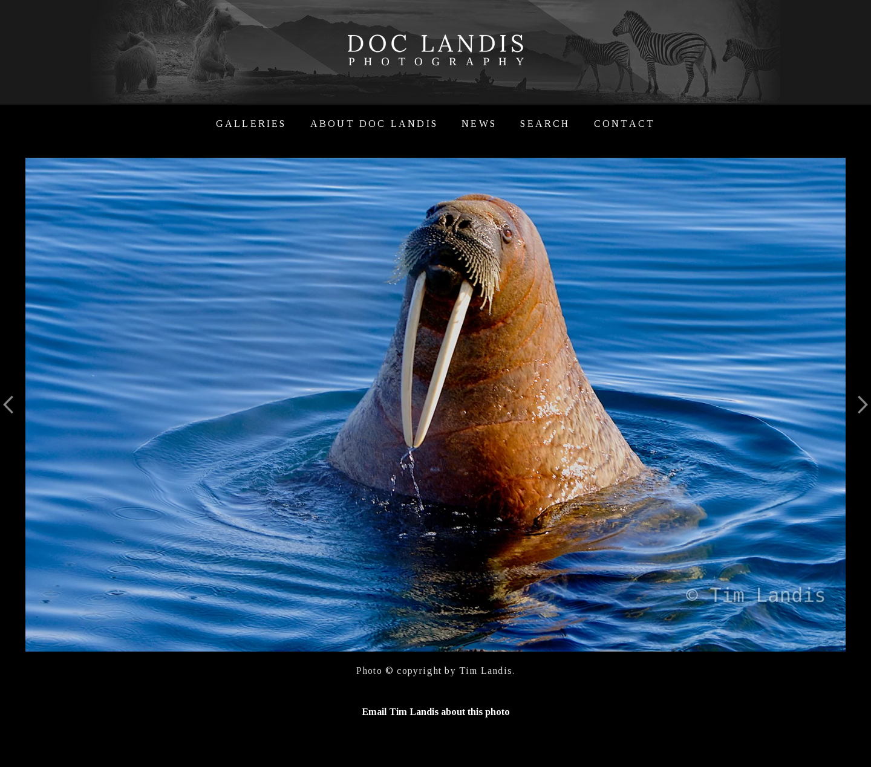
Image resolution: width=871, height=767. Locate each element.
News (479, 123)
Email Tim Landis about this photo (436, 712)
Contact (624, 123)
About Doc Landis (374, 123)
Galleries (251, 123)
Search (545, 123)
